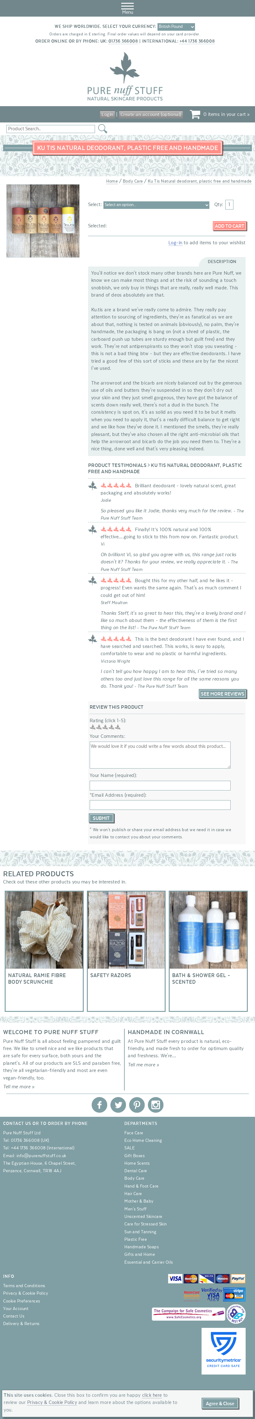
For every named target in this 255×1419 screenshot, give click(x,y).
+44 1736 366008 (197, 41)
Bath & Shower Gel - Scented (208, 951)
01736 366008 (123, 41)
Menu (127, 7)
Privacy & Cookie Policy (25, 1293)
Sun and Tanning (140, 1232)
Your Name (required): (113, 775)
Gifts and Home (139, 1254)
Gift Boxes (134, 1155)
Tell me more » (19, 1087)
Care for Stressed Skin (145, 1224)
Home (112, 181)
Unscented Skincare (143, 1216)
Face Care (133, 1133)
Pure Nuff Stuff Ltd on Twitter (118, 1105)
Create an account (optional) (151, 114)
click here (152, 1395)
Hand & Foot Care (141, 1186)
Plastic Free (135, 1239)
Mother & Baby (139, 1201)
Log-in (175, 243)
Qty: (218, 204)
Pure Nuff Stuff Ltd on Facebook (99, 1105)
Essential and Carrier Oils (148, 1262)
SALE (129, 1148)
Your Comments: (108, 736)
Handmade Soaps (141, 1247)
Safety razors (126, 951)
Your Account (15, 1308)
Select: (94, 204)
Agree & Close (220, 1403)
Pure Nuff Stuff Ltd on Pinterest (137, 1105)
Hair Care (133, 1193)
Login (107, 114)
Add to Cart (229, 226)
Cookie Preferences (21, 1301)
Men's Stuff (135, 1209)
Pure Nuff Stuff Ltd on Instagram (155, 1105)
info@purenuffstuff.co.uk (41, 1155)
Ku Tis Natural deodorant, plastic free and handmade (200, 181)
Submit (101, 818)
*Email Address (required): (118, 795)
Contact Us (13, 1316)
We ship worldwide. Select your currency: (105, 26)
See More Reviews (222, 694)
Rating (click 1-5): (108, 720)
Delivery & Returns (21, 1323)
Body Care (133, 181)
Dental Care (135, 1170)
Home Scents (137, 1163)
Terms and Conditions (24, 1285)
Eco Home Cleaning (143, 1140)
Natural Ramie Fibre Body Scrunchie (44, 951)
